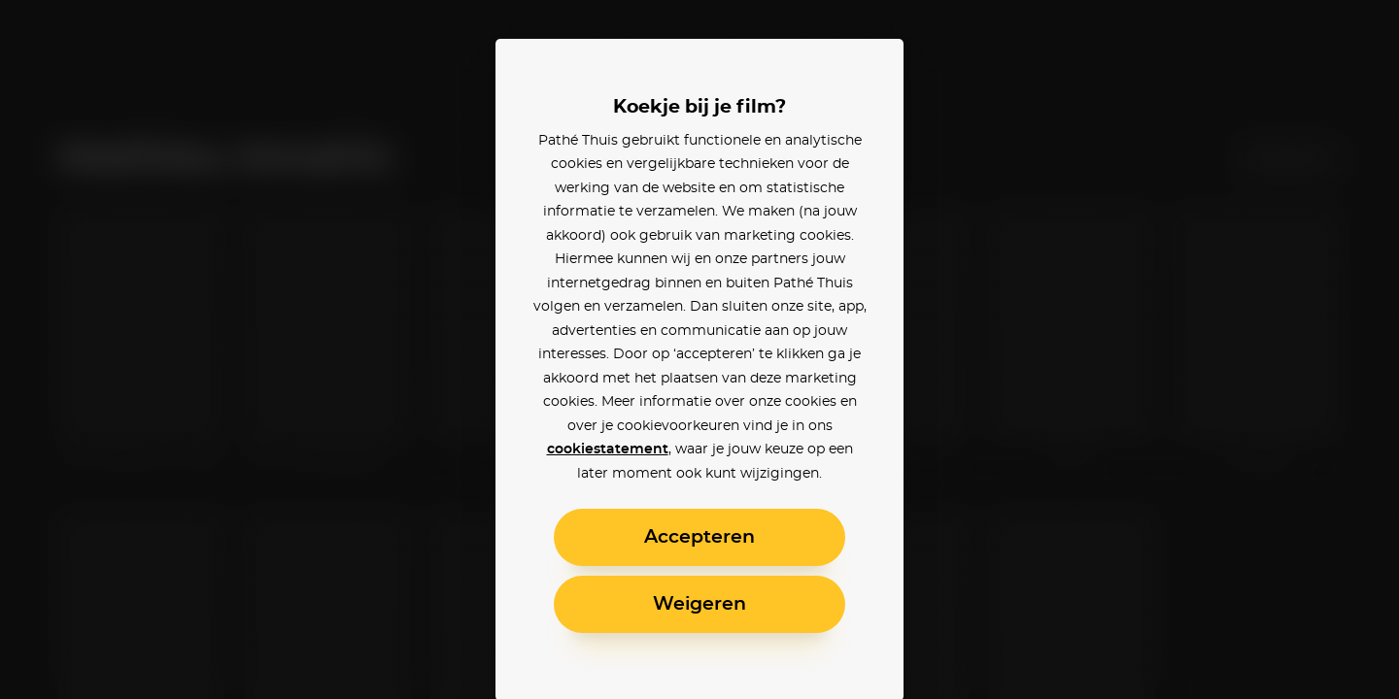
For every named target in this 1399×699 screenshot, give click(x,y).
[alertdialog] (699, 349)
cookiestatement (607, 449)
